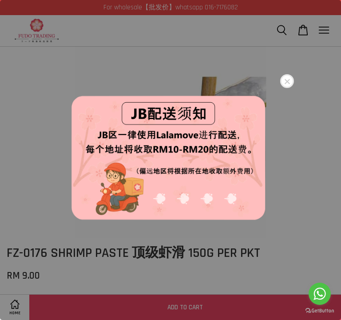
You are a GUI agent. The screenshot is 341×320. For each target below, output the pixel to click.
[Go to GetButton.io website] (319, 311)
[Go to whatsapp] (320, 294)
